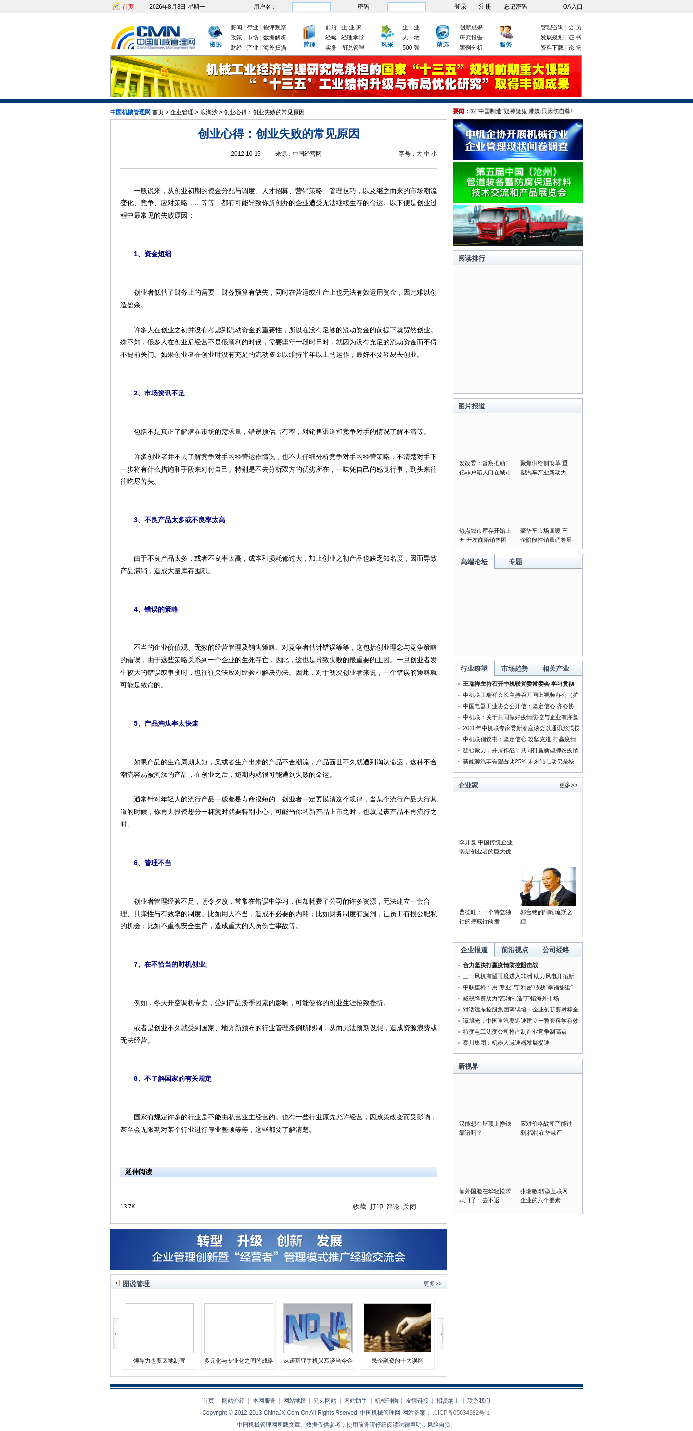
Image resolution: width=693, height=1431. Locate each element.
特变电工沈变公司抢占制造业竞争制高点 (515, 1031)
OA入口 (573, 6)
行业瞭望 (474, 668)
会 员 (574, 27)
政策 (236, 37)
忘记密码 (515, 6)
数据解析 (274, 37)
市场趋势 (514, 668)
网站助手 (355, 1400)
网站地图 (295, 1400)
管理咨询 (552, 27)
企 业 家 (351, 27)
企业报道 (474, 950)
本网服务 (264, 1400)
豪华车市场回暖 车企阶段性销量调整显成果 (546, 539)
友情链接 (417, 1400)
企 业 (411, 27)
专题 (515, 561)
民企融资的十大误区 (398, 1360)
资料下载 (552, 47)
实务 (331, 47)
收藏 (359, 1206)
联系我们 (478, 1400)
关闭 (409, 1206)
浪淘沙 (209, 112)
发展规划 (552, 37)
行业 (252, 27)
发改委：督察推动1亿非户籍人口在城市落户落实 (485, 472)
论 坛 (574, 47)
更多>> (433, 1283)
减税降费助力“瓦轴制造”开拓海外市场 (511, 998)
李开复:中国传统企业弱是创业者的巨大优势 (486, 851)
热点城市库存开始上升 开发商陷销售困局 (485, 539)
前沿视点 (514, 950)
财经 (236, 47)
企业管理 (181, 112)
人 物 (411, 37)
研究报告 (471, 37)
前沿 (331, 27)
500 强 (410, 47)
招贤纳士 (448, 1400)
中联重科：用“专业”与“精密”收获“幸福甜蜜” (518, 987)
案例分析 (471, 47)
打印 (376, 1206)
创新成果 (471, 27)
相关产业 (555, 668)
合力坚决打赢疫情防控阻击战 (500, 965)
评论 (392, 1206)
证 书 (574, 37)
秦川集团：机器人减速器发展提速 (506, 1042)
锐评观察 (274, 27)
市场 (252, 37)
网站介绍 (233, 1400)
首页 (128, 6)
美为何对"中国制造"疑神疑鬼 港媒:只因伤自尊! (519, 111)
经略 (331, 37)
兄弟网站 (324, 1400)
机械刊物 (386, 1400)
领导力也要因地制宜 (159, 1360)
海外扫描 (274, 47)
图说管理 (352, 47)
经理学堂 (352, 37)
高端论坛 (474, 561)
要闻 (236, 27)
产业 (252, 47)
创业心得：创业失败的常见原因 (264, 112)
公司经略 (555, 950)
